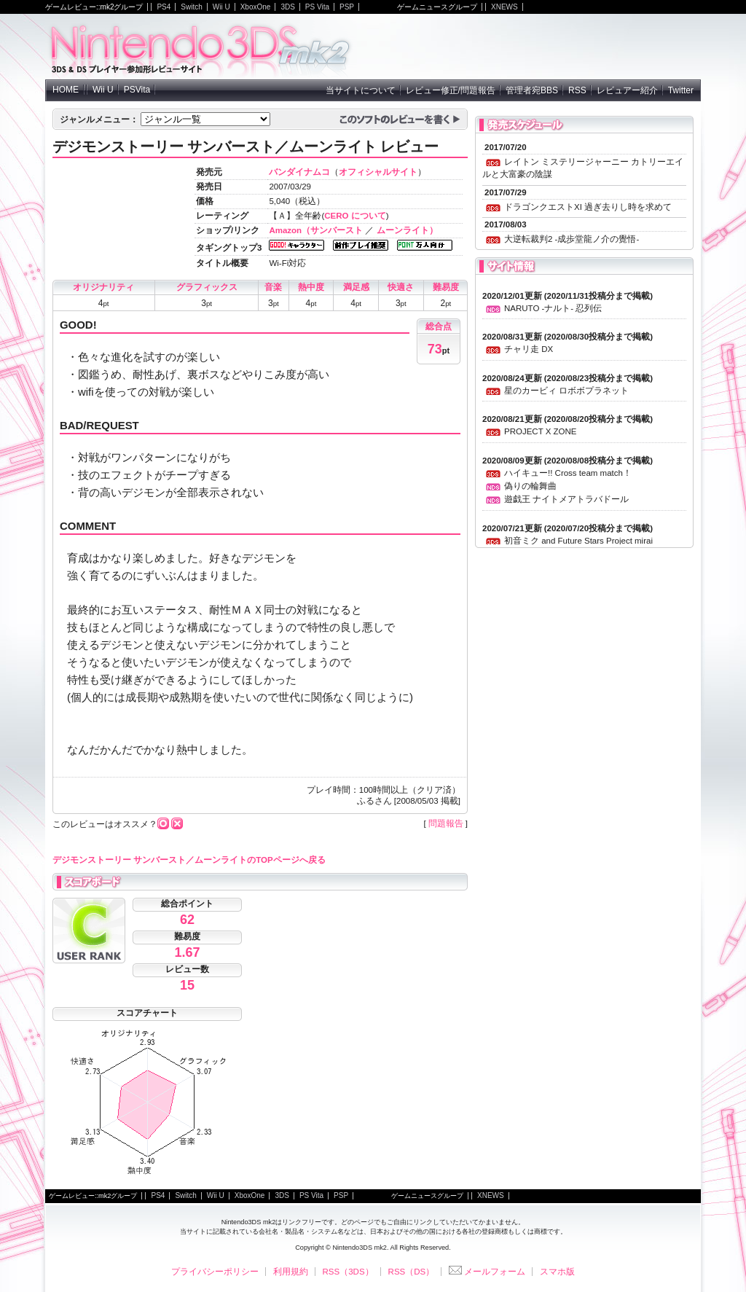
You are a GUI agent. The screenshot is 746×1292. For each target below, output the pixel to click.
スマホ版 (557, 1271)
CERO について (354, 215)
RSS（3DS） (348, 1271)
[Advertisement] (530, 46)
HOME (65, 90)
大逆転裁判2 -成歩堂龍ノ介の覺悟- (571, 239)
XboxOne (255, 7)
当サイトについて (361, 90)
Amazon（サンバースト (316, 230)
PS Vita (317, 7)
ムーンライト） (407, 230)
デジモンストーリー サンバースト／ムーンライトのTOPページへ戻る (189, 860)
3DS (287, 7)
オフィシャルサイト (378, 172)
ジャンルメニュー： (99, 119)
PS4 (163, 7)
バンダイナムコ (299, 172)
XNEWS (504, 7)
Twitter (681, 90)
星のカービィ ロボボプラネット (566, 390)
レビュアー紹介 (627, 90)
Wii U (221, 7)
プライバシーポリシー (215, 1271)
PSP (346, 7)
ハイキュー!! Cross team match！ (568, 473)
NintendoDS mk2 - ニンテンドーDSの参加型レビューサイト (201, 46)
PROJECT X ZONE (540, 431)
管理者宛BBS (532, 90)
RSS (577, 90)
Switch (191, 7)
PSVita (137, 90)
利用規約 (290, 1271)
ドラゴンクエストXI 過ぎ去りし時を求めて (588, 207)
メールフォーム (487, 1271)
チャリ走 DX (528, 349)
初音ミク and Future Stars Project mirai (578, 540)
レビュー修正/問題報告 (450, 90)
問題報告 (445, 823)
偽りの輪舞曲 (530, 486)
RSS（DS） (411, 1271)
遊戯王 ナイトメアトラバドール (566, 499)
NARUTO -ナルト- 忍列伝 (553, 308)
